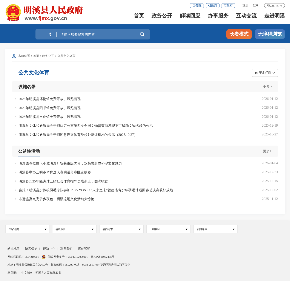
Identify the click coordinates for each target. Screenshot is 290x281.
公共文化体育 (66, 56)
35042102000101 (78, 256)
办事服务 (218, 17)
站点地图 (14, 248)
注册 (245, 5)
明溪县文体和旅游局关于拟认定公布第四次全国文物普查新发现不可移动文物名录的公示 (86, 125)
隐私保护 (31, 248)
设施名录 (26, 86)
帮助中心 (49, 248)
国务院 (196, 5)
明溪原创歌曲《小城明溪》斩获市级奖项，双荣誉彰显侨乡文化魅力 (70, 163)
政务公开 (162, 17)
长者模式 (239, 34)
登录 (256, 5)
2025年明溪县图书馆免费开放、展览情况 (50, 108)
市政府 (228, 5)
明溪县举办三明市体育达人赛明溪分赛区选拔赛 (55, 172)
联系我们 (66, 248)
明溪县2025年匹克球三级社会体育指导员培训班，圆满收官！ (65, 181)
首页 (139, 17)
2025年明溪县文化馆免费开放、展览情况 (50, 117)
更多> (267, 86)
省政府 (212, 5)
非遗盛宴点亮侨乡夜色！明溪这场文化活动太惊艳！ (58, 199)
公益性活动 (29, 151)
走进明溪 (274, 17)
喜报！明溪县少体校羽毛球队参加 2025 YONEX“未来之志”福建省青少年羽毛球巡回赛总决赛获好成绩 (96, 190)
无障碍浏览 (270, 34)
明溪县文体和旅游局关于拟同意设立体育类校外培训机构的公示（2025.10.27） (78, 135)
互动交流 (246, 17)
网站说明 (84, 248)
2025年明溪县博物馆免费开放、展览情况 (50, 99)
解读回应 (190, 17)
